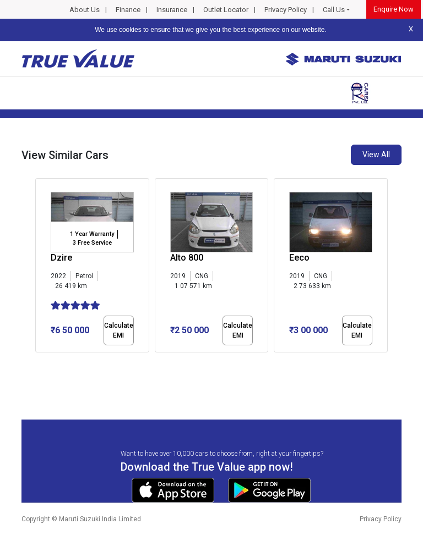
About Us (84, 9)
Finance (128, 9)
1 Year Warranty (92, 234)
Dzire (61, 257)
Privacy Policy (285, 9)
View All (376, 154)
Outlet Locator (225, 9)
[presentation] (41, 267)
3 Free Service (92, 242)
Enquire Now (393, 9)
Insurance (171, 9)
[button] (38, 361)
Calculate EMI (118, 330)
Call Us (334, 9)
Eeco (299, 257)
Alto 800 (186, 257)
